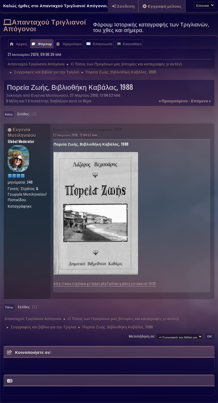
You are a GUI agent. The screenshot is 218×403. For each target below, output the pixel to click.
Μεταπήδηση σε (141, 336)
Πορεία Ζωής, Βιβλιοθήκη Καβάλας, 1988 (87, 129)
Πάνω (9, 307)
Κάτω (9, 114)
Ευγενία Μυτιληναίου (22, 132)
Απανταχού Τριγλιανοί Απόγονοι (44, 25)
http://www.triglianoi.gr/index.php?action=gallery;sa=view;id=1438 (105, 283)
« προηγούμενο (173, 100)
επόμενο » (201, 100)
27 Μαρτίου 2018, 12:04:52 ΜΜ (75, 135)
